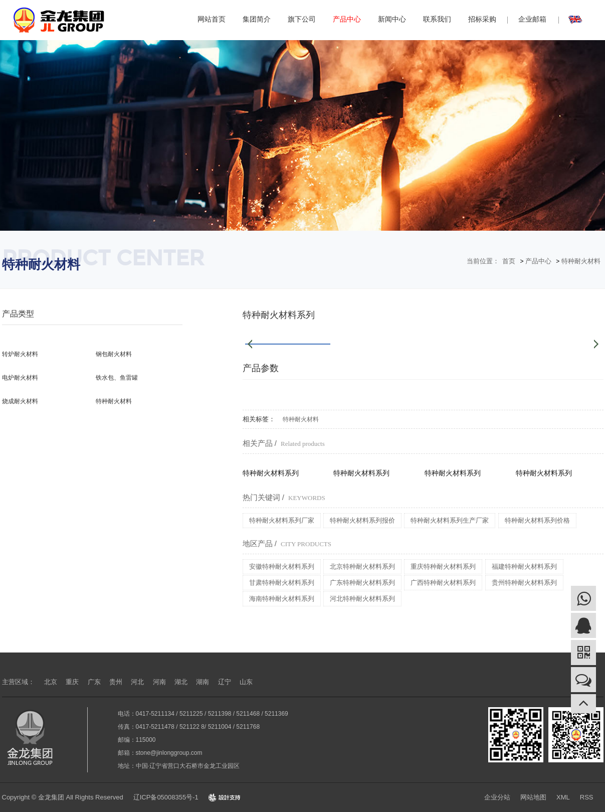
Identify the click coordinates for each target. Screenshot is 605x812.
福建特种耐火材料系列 (524, 566)
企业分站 (497, 797)
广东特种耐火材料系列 (362, 582)
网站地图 (533, 797)
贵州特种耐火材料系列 (524, 582)
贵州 (115, 682)
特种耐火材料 (580, 261)
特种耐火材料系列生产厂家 (450, 520)
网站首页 (211, 19)
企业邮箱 (532, 19)
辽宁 (224, 682)
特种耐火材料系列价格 (537, 520)
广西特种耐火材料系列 (443, 582)
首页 (508, 261)
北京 (50, 682)
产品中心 (347, 19)
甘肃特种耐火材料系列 (281, 582)
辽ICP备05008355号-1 (165, 797)
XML (563, 797)
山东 (246, 682)
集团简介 (257, 19)
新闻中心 (392, 19)
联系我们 (437, 19)
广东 (94, 682)
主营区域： (18, 682)
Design (225, 797)
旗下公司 (302, 19)
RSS (586, 797)
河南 (159, 682)
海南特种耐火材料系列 (281, 598)
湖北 (180, 682)
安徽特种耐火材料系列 (281, 566)
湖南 (202, 682)
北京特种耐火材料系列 (362, 566)
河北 (137, 682)
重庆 (72, 682)
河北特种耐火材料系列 (362, 598)
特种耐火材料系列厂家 (281, 520)
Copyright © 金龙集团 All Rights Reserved (62, 797)
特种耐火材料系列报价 (362, 520)
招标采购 (482, 19)
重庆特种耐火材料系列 (443, 566)
